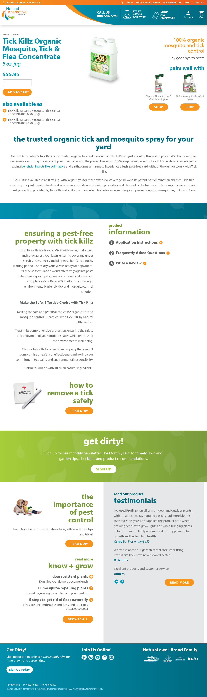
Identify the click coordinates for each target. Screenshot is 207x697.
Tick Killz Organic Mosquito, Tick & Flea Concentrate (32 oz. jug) (34, 112)
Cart (201, 15)
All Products (14, 34)
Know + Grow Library (148, 2)
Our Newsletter (172, 2)
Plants (70, 576)
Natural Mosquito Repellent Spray (190, 97)
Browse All (78, 619)
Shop (130, 2)
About (188, 2)
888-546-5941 (34, 2)
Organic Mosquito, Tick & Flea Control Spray (158, 97)
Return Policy (49, 684)
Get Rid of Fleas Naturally (58, 599)
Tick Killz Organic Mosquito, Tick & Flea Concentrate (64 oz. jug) (34, 121)
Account (188, 15)
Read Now (79, 411)
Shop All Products (167, 14)
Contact (199, 2)
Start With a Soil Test (139, 14)
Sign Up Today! (19, 669)
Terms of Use (13, 684)
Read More (179, 582)
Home (5, 34)
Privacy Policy (30, 684)
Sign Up (103, 469)
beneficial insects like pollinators (43, 166)
